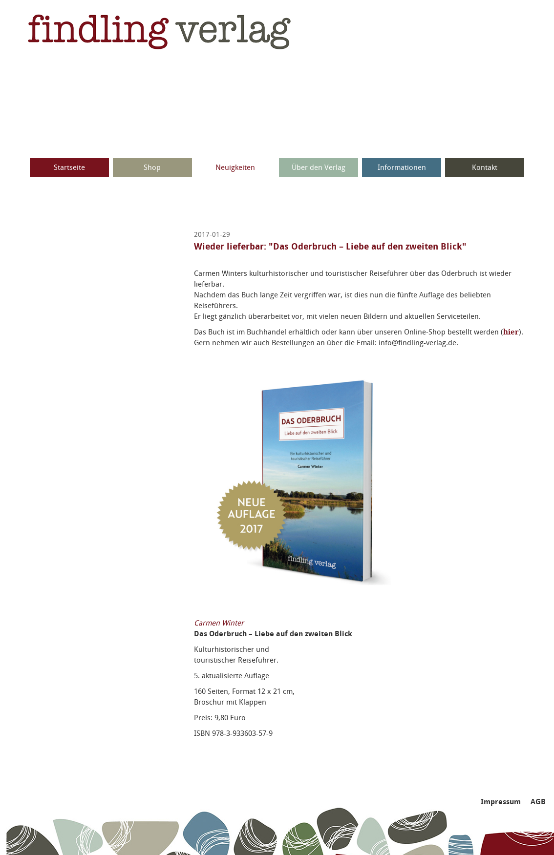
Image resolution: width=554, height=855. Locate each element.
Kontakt (484, 167)
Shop (152, 167)
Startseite (69, 167)
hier (511, 332)
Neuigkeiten (235, 167)
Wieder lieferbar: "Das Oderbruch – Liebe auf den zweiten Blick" (330, 246)
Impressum (501, 801)
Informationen (402, 167)
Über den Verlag (318, 167)
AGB (538, 801)
